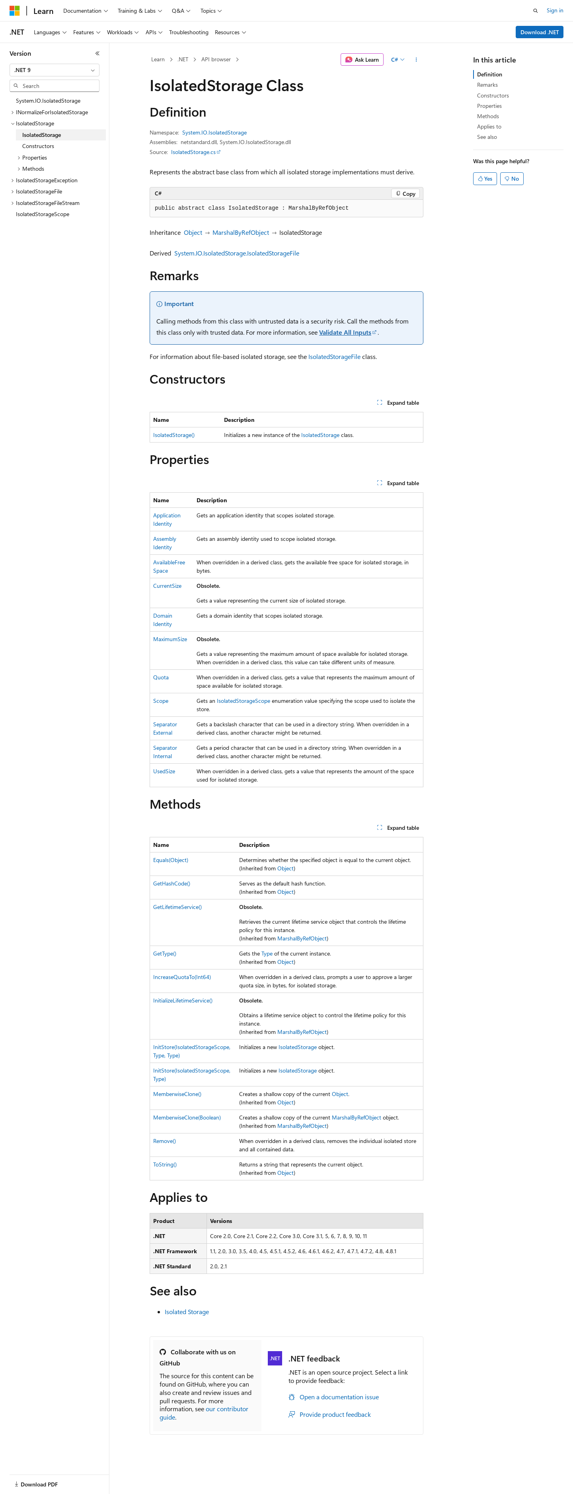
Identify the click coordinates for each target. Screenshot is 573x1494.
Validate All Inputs (345, 332)
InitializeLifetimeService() (182, 1000)
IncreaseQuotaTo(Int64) (182, 977)
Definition (489, 74)
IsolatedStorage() (174, 435)
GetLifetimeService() (177, 907)
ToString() (165, 1164)
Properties (489, 105)
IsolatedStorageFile (334, 356)
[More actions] (416, 59)
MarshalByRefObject (240, 232)
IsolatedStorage (320, 435)
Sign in (555, 10)
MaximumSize (170, 639)
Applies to (489, 126)
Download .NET (539, 32)
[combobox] (54, 70)
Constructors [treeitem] (38, 146)
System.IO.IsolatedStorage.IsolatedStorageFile (236, 253)
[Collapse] (97, 53)
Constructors (493, 95)
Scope (160, 700)
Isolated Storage (187, 1311)
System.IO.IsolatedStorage (214, 132)
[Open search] (536, 11)
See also (487, 136)
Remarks (487, 84)
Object (193, 232)
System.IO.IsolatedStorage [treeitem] (48, 100)
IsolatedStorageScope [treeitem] (42, 214)
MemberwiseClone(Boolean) (187, 1117)
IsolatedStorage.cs (193, 152)
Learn (158, 59)
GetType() (164, 953)
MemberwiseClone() (177, 1094)
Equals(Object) (170, 860)
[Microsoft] (15, 11)
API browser (216, 59)
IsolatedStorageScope (243, 700)
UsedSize (164, 771)
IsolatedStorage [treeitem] (41, 134)
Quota (161, 677)
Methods (488, 116)
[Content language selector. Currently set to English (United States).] (46, 1479)
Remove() (164, 1141)
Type (267, 953)
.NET (182, 59)
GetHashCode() (171, 883)
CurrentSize (167, 585)
